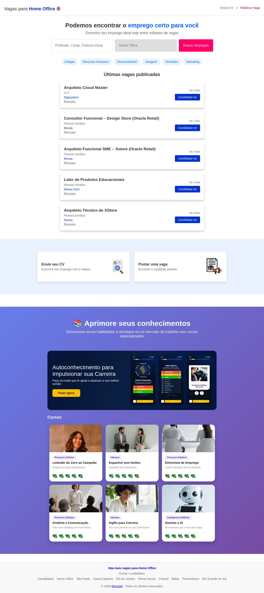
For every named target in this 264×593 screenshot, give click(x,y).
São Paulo (83, 578)
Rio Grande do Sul (214, 578)
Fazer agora (66, 393)
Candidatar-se (187, 97)
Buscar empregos (196, 45)
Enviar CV (226, 7)
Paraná (163, 578)
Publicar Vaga (250, 7)
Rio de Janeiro (125, 578)
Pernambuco (190, 578)
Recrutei (117, 586)
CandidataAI (45, 578)
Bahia (175, 578)
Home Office (65, 578)
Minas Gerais (147, 578)
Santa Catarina (103, 578)
